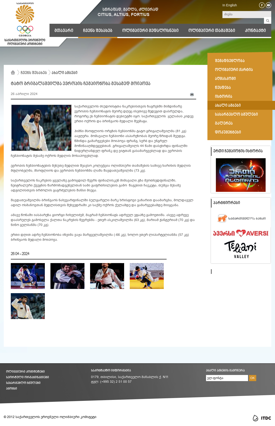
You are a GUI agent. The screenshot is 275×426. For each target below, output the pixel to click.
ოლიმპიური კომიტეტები (25, 372)
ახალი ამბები (64, 73)
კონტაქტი (255, 30)
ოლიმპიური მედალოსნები (150, 30)
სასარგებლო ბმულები (23, 383)
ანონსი (11, 388)
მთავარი (63, 30)
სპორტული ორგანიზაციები (27, 377)
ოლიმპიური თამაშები (211, 30)
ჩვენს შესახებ (97, 30)
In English (229, 5)
